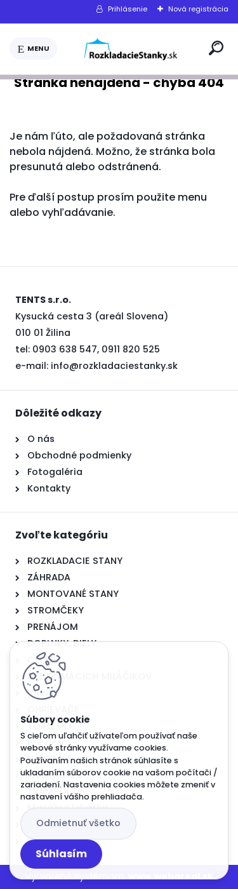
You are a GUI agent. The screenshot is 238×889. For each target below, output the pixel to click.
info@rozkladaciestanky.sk (114, 365)
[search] (216, 48)
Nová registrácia (198, 9)
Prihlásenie (127, 9)
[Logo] (131, 48)
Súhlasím (61, 853)
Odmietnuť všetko (78, 823)
